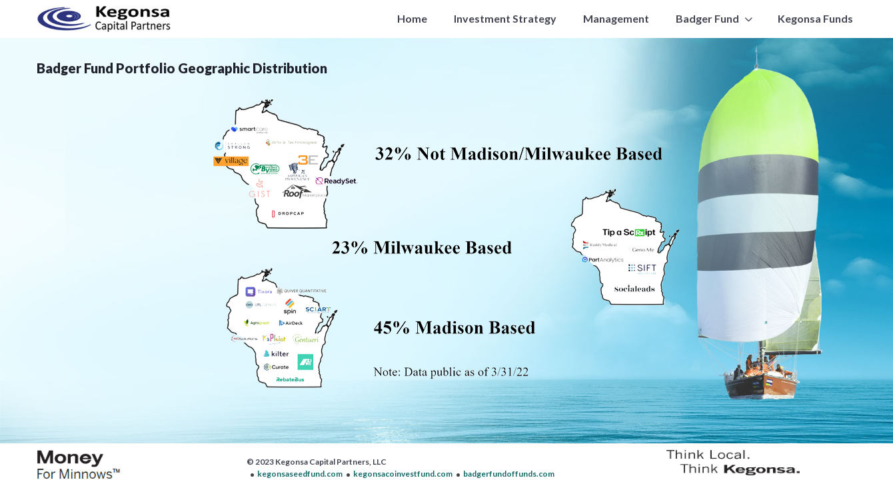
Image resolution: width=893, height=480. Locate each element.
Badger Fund (707, 18)
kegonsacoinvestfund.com (402, 474)
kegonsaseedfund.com (300, 474)
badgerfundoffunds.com (508, 474)
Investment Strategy (505, 18)
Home (412, 18)
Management (616, 18)
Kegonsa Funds (815, 18)
